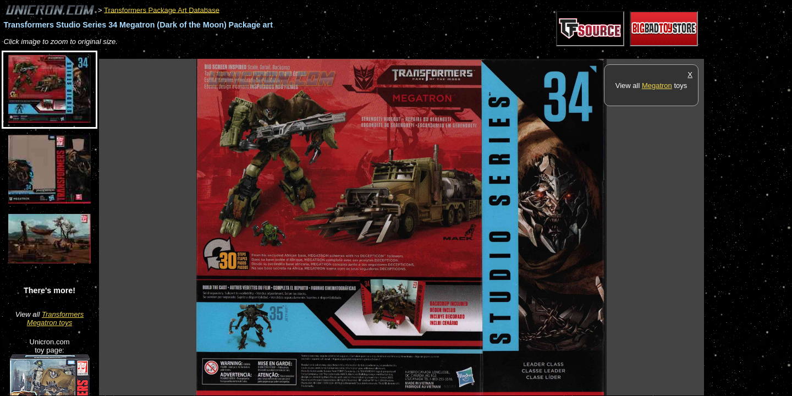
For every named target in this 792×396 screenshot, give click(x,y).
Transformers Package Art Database (161, 10)
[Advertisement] (299, 53)
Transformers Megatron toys (55, 318)
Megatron (657, 85)
